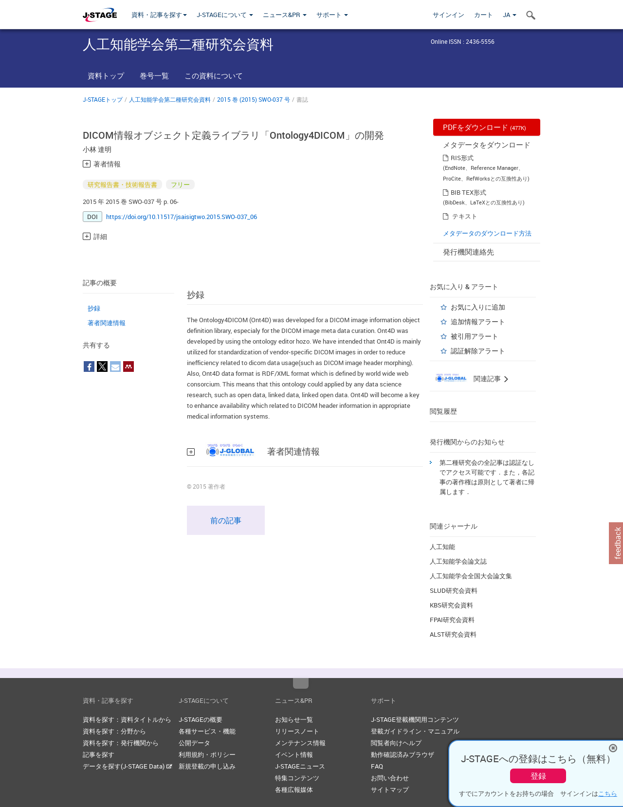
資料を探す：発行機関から (121, 742)
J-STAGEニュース (300, 766)
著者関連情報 (107, 322)
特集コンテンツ (297, 777)
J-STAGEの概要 (200, 719)
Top (301, 683)
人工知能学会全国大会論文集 (471, 575)
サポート (332, 14)
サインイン (448, 14)
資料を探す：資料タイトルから (127, 719)
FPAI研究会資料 (452, 619)
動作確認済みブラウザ (402, 754)
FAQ (377, 766)
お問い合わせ (390, 777)
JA (509, 14)
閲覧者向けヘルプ (396, 742)
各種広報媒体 (294, 789)
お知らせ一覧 (294, 719)
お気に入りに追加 (478, 307)
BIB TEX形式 (468, 192)
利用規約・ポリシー (207, 754)
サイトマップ (390, 789)
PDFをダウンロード (484, 127)
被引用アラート (474, 336)
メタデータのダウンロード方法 (487, 233)
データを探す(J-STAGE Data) (127, 766)
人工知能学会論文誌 (458, 561)
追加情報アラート (478, 321)
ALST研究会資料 (453, 634)
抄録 (94, 308)
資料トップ (106, 75)
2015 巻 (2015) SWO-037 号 (253, 99)
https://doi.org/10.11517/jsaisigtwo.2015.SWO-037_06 (181, 216)
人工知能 (442, 546)
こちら (607, 793)
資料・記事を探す (159, 14)
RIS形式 (462, 157)
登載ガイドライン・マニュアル (415, 731)
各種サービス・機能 (207, 731)
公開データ (194, 742)
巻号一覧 (154, 75)
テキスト (464, 216)
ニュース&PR (285, 14)
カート (483, 14)
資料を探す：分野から (114, 731)
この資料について (213, 75)
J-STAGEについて (225, 14)
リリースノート (297, 731)
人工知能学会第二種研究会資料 (170, 99)
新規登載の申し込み (207, 766)
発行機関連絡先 (468, 252)
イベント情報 (294, 754)
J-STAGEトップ (103, 99)
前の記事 (225, 520)
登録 (538, 775)
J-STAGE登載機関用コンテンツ (415, 719)
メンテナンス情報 (300, 742)
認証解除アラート (478, 350)
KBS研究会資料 (451, 605)
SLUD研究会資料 (453, 590)
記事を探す (98, 754)
